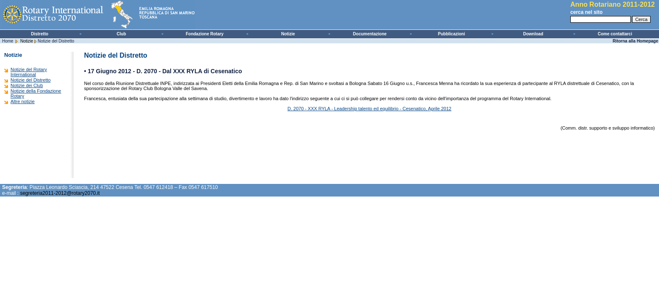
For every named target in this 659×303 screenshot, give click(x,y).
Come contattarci (615, 34)
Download (533, 34)
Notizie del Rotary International (29, 72)
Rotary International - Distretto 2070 (101, 14)
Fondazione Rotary (205, 34)
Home (7, 41)
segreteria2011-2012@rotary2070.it (60, 193)
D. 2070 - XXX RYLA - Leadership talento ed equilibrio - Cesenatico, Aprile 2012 (369, 108)
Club (121, 34)
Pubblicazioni (451, 34)
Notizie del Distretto (56, 41)
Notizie (288, 34)
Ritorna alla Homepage (635, 41)
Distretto (39, 34)
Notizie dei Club (27, 85)
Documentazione (370, 34)
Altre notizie (22, 101)
